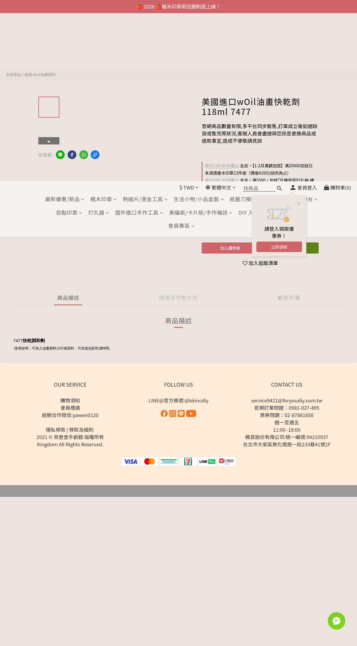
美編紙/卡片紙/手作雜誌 (201, 44)
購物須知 (70, 400)
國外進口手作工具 (139, 44)
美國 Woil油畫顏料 (40, 74)
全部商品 (13, 74)
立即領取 (279, 79)
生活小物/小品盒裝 (199, 31)
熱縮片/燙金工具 (145, 31)
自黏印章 (69, 44)
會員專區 (181, 57)
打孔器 (98, 44)
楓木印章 (103, 31)
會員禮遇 (70, 407)
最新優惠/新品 (65, 31)
